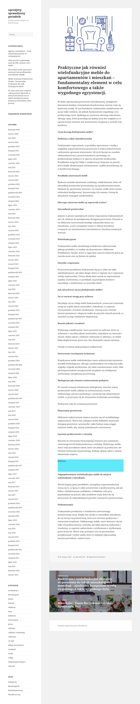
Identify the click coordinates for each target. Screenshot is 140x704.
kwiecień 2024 (14, 218)
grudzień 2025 (14, 146)
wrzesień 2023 (14, 239)
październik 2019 (15, 398)
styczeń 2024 (13, 230)
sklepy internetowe (16, 645)
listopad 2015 (13, 545)
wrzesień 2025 (14, 155)
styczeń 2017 (13, 499)
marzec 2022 (13, 297)
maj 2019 (11, 411)
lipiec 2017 (12, 474)
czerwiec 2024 (14, 209)
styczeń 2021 (13, 356)
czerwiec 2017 (14, 478)
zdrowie (11, 666)
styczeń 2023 (13, 264)
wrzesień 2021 (14, 323)
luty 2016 (12, 533)
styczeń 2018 (13, 457)
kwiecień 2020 (14, 386)
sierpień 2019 (13, 402)
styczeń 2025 (13, 180)
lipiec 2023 (12, 247)
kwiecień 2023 (14, 255)
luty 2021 (12, 352)
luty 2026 (12, 138)
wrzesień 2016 (14, 512)
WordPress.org (14, 694)
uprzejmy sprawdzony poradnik (16, 13)
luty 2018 (12, 453)
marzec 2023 (13, 260)
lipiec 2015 (12, 562)
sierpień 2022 (13, 276)
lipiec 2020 (12, 377)
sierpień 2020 (13, 373)
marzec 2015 (13, 575)
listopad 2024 (13, 188)
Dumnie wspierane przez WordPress (72, 626)
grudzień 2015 (14, 541)
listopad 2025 (13, 150)
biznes (10, 599)
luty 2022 (12, 302)
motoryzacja (13, 620)
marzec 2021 (13, 348)
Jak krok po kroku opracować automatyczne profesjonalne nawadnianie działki (20, 72)
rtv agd (11, 641)
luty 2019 (12, 415)
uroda (10, 653)
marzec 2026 (13, 134)
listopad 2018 (13, 428)
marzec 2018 (13, 449)
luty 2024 (12, 226)
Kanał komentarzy (15, 690)
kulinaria (12, 616)
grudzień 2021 (14, 310)
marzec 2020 (13, 390)
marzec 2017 (13, 491)
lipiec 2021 (12, 331)
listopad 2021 (13, 314)
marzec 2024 (13, 222)
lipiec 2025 (12, 159)
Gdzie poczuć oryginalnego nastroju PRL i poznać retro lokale (19, 63)
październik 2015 (15, 549)
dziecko (11, 603)
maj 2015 (11, 566)
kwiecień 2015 (14, 570)
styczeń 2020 (13, 394)
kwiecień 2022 (14, 293)
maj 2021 (11, 339)
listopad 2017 (13, 461)
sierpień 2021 (13, 327)
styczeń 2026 (13, 142)
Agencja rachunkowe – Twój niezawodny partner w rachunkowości (19, 53)
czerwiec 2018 (14, 440)
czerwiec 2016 (14, 524)
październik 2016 (15, 507)
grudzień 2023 (14, 234)
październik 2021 (15, 318)
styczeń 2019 (13, 419)
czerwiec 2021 (14, 335)
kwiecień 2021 (14, 344)
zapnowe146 (80, 557)
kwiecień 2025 (14, 171)
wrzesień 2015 (14, 554)
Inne (10, 611)
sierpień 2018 (13, 432)
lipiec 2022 (12, 281)
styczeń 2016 (13, 537)
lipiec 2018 (12, 436)
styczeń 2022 (13, 306)
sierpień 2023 (13, 243)
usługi (10, 658)
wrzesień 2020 (14, 369)
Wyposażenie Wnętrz (16, 662)
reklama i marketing (16, 632)
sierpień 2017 (13, 470)
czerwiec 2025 (14, 163)
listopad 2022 (13, 268)
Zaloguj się (12, 682)
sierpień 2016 (13, 516)
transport (12, 649)
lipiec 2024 (12, 205)
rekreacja (12, 637)
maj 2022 (11, 289)
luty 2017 (12, 495)
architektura (13, 590)
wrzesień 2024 (14, 197)
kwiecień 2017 (14, 486)
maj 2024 (11, 213)
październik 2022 (15, 272)
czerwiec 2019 (14, 407)
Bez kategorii (13, 595)
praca (10, 624)
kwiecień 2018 (14, 444)
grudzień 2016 (14, 503)
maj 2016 (11, 528)
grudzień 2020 (14, 360)
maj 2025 (11, 167)
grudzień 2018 (14, 423)
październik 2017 (15, 465)
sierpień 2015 (13, 558)
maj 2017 (11, 482)
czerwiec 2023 (14, 251)
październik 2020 (15, 365)
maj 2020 (11, 381)
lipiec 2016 (12, 520)
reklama (11, 628)
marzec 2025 (13, 176)
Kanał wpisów (13, 686)
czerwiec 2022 (14, 285)
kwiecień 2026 (14, 129)
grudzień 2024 (14, 184)
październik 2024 (15, 192)
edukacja (11, 607)
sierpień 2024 (13, 201)
